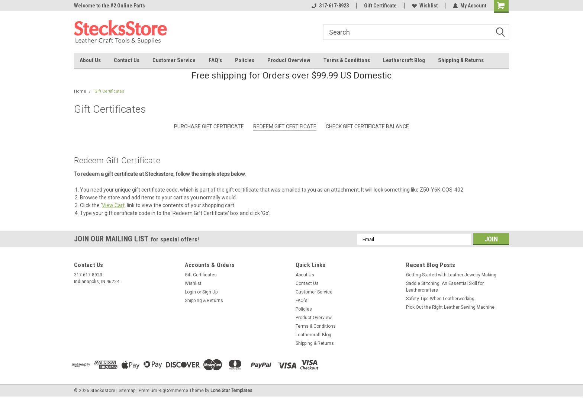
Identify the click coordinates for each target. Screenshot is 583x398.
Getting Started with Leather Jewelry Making (451, 274)
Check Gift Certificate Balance (367, 126)
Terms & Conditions (346, 60)
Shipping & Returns (461, 60)
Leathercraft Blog (404, 60)
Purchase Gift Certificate (209, 126)
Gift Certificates (109, 91)
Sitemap (127, 390)
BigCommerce (173, 390)
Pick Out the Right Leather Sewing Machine (450, 307)
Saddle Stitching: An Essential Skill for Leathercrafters (445, 287)
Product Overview (288, 60)
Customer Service (174, 60)
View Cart (113, 205)
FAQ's (215, 60)
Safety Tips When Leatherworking (440, 298)
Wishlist (425, 6)
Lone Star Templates (231, 390)
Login (190, 292)
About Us (90, 60)
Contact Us (126, 60)
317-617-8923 (330, 6)
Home (80, 91)
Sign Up (210, 292)
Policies (244, 60)
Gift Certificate (380, 6)
